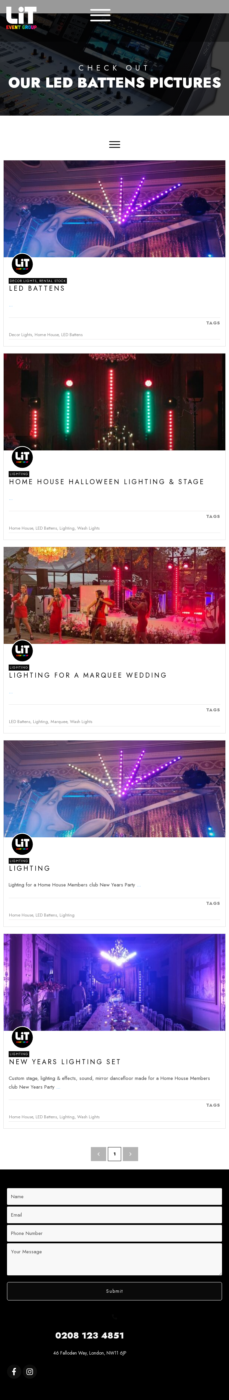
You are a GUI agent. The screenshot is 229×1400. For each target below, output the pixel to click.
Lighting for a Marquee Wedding (88, 675)
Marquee (59, 721)
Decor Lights (23, 280)
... (11, 304)
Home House (47, 334)
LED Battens (72, 334)
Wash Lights (88, 528)
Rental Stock (52, 280)
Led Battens (37, 288)
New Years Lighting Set (65, 1062)
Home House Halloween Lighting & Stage (107, 482)
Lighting (19, 473)
